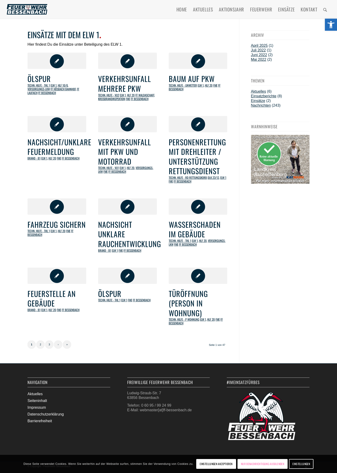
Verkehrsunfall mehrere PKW (124, 83)
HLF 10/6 (63, 85)
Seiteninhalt (37, 401)
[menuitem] (181, 9)
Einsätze (258, 101)
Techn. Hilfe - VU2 (108, 95)
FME (128, 99)
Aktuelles (258, 91)
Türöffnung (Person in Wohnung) (188, 303)
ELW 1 (54, 85)
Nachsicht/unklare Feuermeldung (59, 146)
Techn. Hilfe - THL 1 (39, 85)
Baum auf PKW (192, 78)
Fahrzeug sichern (57, 224)
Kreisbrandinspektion (111, 99)
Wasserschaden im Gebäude (195, 229)
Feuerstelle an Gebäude (52, 298)
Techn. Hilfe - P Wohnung (184, 319)
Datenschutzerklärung (46, 414)
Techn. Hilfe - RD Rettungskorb (188, 177)
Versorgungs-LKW (39, 89)
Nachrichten (261, 105)
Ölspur (39, 78)
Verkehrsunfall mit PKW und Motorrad (124, 151)
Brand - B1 (34, 158)
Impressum (37, 407)
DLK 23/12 (213, 177)
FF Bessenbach (47, 93)
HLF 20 (131, 95)
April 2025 (259, 46)
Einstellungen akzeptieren (216, 464)
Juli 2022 (258, 50)
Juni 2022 (259, 55)
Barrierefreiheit (40, 421)
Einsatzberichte (263, 96)
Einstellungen (301, 464)
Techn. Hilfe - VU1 (108, 168)
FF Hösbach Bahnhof (63, 89)
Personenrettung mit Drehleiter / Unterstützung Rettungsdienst (197, 156)
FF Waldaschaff (144, 95)
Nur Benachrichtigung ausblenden (262, 464)
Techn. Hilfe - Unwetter (183, 85)
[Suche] (325, 9)
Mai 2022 (258, 59)
